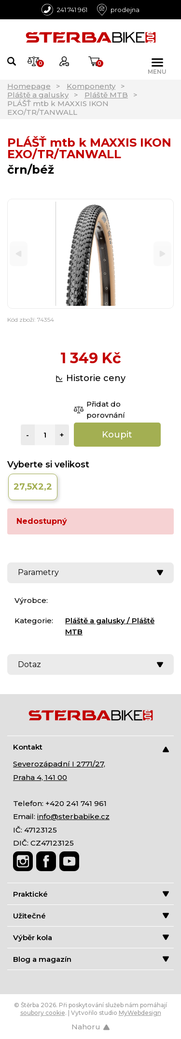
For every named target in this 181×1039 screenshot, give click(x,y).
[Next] (162, 254)
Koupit (117, 434)
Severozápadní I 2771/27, (59, 763)
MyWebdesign (140, 1012)
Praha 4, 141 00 (40, 777)
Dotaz (90, 664)
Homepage (29, 86)
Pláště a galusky (38, 94)
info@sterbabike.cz (73, 816)
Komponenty (91, 86)
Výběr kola (91, 937)
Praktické (91, 894)
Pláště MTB (106, 94)
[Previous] (19, 254)
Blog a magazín (91, 959)
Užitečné (91, 915)
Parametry (90, 572)
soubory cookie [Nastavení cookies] (42, 1012)
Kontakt (91, 747)
